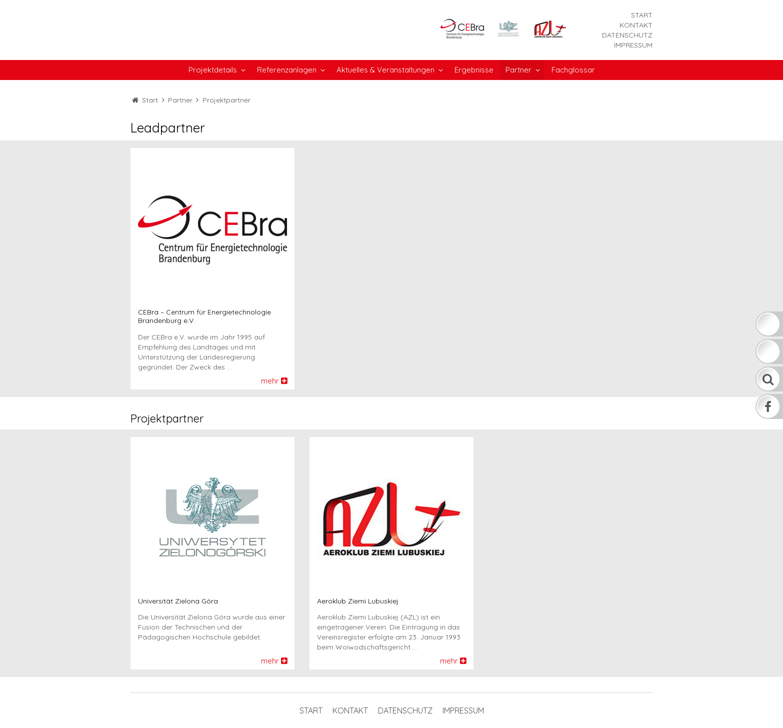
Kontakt (636, 25)
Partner (180, 100)
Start (641, 15)
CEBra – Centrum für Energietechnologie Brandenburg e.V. (204, 316)
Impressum (633, 45)
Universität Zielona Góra (178, 601)
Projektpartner (226, 100)
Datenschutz (627, 35)
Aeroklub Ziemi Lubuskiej (357, 601)
